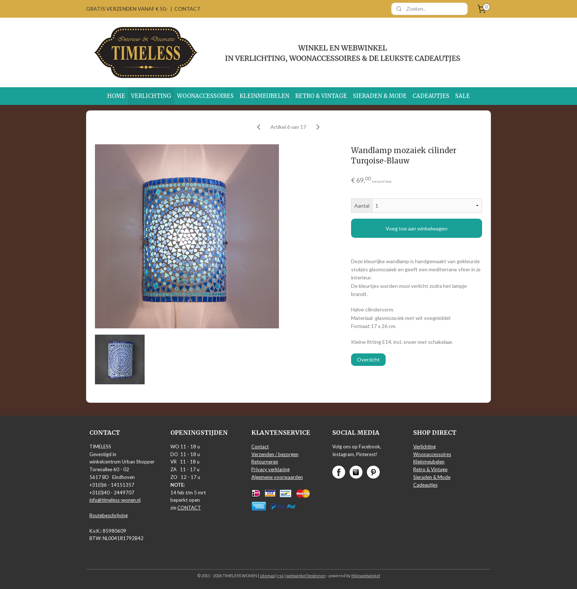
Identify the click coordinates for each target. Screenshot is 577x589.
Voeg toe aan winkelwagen (416, 228)
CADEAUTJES (431, 95)
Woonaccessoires (432, 454)
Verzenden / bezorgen (274, 454)
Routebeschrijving (108, 515)
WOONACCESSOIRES (205, 95)
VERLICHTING (151, 95)
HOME (116, 95)
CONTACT (187, 9)
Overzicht (368, 359)
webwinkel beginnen (306, 575)
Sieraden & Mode (431, 477)
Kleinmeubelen (429, 462)
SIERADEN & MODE (380, 95)
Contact (260, 446)
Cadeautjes (425, 485)
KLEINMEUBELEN (264, 95)
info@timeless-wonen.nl (115, 500)
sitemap (267, 575)
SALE (462, 95)
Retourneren (264, 462)
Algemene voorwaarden (277, 477)
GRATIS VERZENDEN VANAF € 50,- (127, 9)
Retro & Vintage (430, 469)
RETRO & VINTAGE (321, 95)
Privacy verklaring (270, 469)
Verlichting (424, 446)
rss (280, 575)
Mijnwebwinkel (365, 575)
